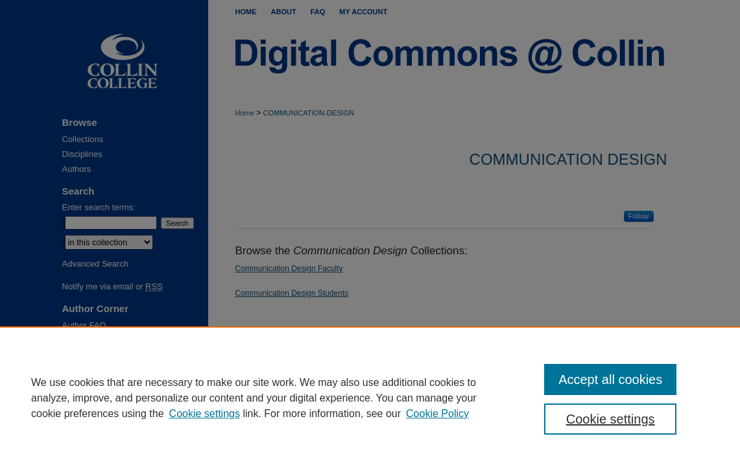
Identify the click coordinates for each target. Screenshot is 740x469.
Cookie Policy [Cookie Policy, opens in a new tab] (437, 413)
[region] (370, 397)
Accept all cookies (610, 379)
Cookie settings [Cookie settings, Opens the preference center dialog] (610, 419)
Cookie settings (204, 413)
